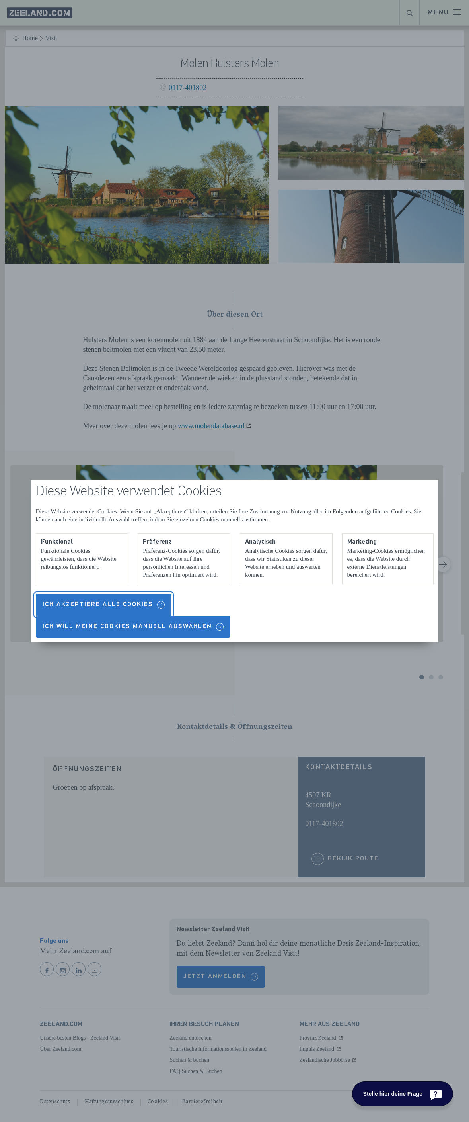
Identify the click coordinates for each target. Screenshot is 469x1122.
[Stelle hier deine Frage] (402, 1093)
